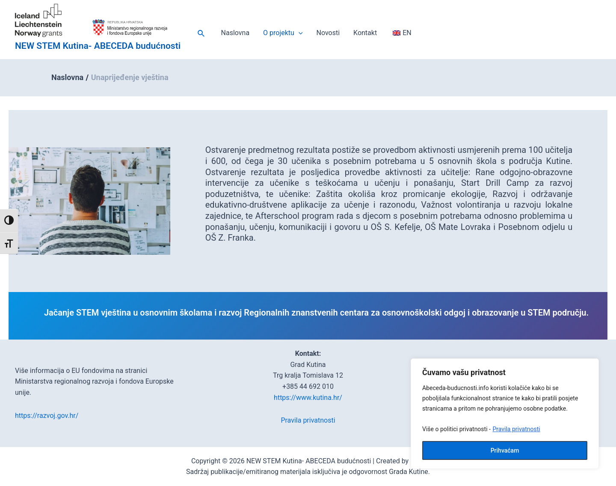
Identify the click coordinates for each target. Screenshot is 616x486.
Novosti (328, 33)
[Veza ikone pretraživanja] (201, 33)
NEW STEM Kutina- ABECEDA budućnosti (98, 46)
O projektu (282, 33)
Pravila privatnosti (516, 429)
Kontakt (365, 33)
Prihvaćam (505, 450)
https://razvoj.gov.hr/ (46, 415)
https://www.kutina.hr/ (308, 398)
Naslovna (235, 33)
